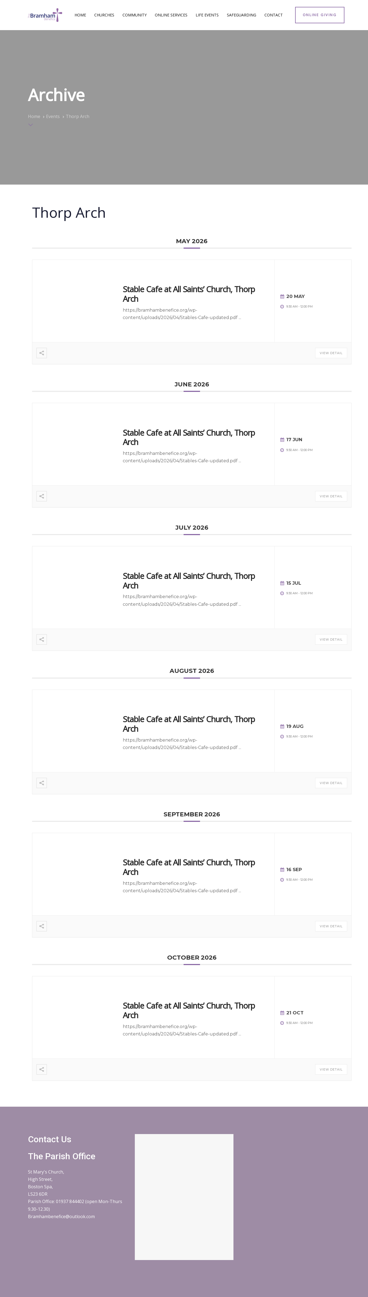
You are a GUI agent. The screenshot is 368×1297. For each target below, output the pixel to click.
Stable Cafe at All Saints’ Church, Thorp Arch (189, 294)
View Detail (331, 353)
